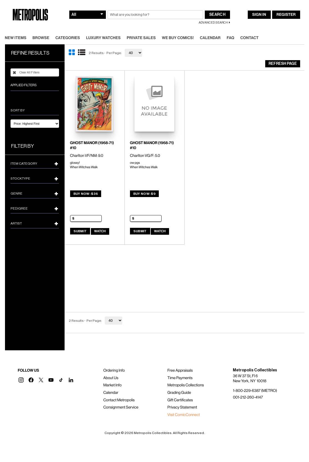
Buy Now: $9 (144, 193)
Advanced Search (213, 22)
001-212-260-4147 (248, 397)
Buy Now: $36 (85, 193)
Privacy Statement (182, 407)
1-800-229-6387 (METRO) (255, 391)
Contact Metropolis (119, 400)
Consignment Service (121, 407)
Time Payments (180, 378)
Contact (249, 38)
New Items (16, 38)
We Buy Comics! (178, 38)
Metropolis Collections (185, 385)
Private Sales (141, 38)
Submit (80, 231)
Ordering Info (114, 370)
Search (217, 15)
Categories (67, 38)
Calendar (210, 38)
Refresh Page (283, 64)
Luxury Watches (103, 38)
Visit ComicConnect (183, 415)
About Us (110, 378)
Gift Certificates (180, 400)
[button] (21, 380)
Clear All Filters (26, 72)
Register (286, 15)
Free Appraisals (180, 370)
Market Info (112, 385)
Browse (40, 38)
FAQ (230, 38)
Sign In (259, 15)
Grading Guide (179, 393)
